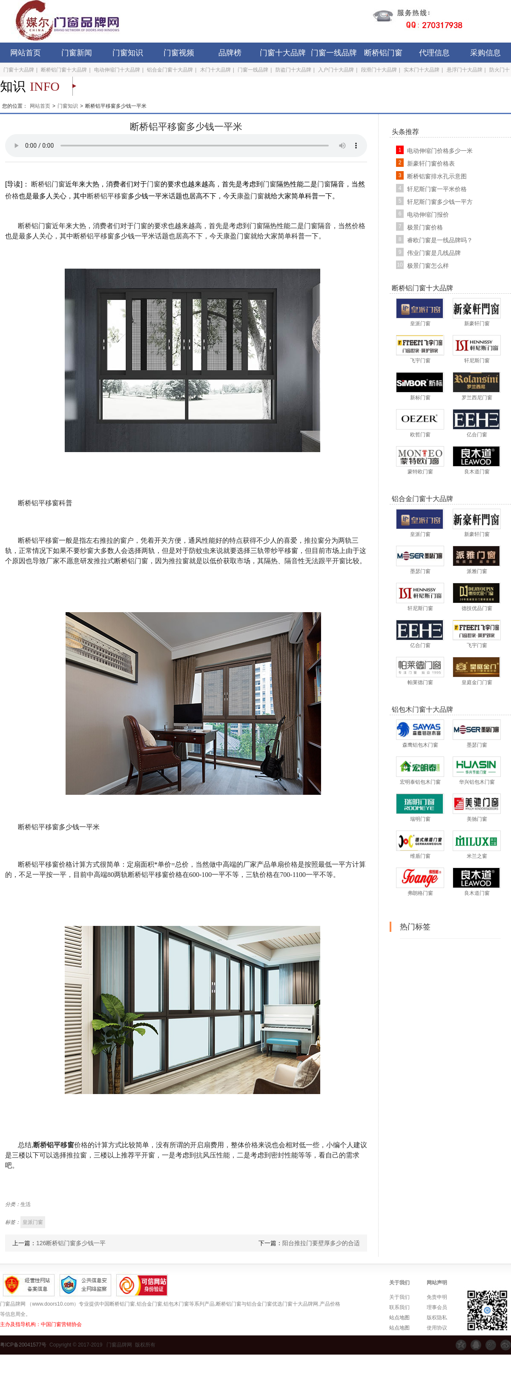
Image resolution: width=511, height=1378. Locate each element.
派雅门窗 (477, 571)
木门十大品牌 (215, 70)
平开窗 (335, 560)
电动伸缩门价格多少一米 (440, 150)
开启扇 (200, 1145)
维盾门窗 (420, 856)
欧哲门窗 (420, 435)
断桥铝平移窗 (107, 196)
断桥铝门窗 (383, 53)
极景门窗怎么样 (428, 265)
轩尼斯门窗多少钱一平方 (440, 201)
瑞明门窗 (420, 819)
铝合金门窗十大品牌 (170, 70)
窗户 (127, 540)
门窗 (154, 184)
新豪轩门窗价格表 (431, 163)
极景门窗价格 (425, 227)
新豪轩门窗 (477, 324)
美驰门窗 (477, 819)
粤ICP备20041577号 (23, 1345)
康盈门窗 (250, 196)
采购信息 (485, 53)
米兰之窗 (477, 856)
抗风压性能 (213, 1155)
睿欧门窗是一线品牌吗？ (440, 240)
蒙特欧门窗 (420, 472)
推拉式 (104, 560)
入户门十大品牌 (336, 70)
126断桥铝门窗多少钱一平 (71, 1243)
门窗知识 (127, 53)
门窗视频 (179, 53)
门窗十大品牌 (283, 53)
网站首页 (25, 53)
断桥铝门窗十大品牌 (64, 70)
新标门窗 (420, 398)
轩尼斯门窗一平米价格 (437, 189)
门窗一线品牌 (334, 53)
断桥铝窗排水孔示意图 (437, 176)
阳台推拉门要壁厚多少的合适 (321, 1243)
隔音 (291, 560)
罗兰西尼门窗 (477, 398)
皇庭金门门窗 (477, 682)
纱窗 (87, 550)
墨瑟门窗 (420, 571)
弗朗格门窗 (420, 893)
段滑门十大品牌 (379, 70)
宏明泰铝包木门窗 (420, 782)
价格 (12, 196)
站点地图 (399, 1318)
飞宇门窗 (420, 361)
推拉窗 (314, 540)
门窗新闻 (76, 53)
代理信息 (434, 53)
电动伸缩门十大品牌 (117, 70)
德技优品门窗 (477, 608)
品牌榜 (229, 53)
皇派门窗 (420, 324)
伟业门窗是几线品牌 (434, 252)
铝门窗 (138, 560)
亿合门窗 (477, 435)
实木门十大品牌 (421, 70)
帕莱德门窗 (420, 682)
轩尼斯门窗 (477, 361)
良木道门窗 (477, 472)
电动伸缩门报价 (428, 214)
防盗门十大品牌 (293, 70)
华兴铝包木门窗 (477, 782)
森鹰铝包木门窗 (420, 745)
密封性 (281, 1155)
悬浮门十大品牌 (464, 70)
